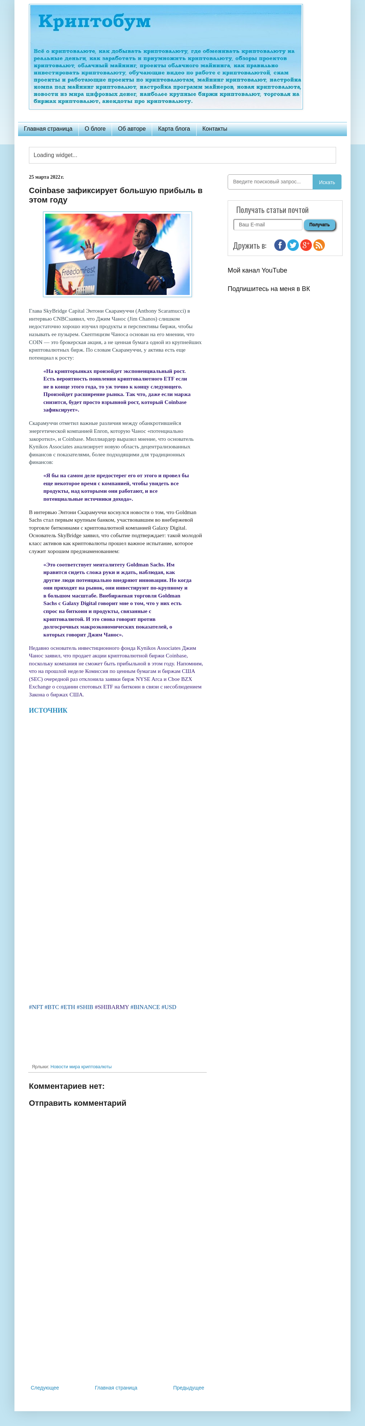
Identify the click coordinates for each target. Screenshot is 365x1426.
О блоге (95, 129)
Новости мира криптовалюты (81, 1066)
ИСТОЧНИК (49, 710)
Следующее (45, 1388)
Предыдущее (188, 1388)
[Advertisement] (117, 1323)
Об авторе (132, 129)
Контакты (214, 129)
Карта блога (174, 129)
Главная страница (48, 129)
